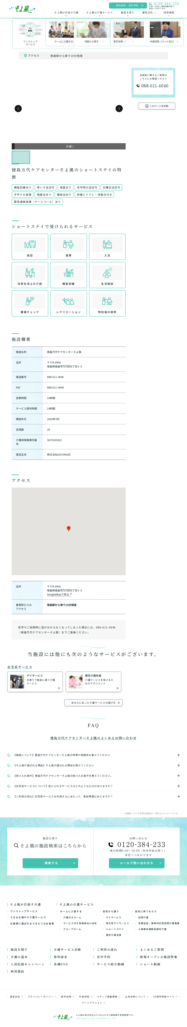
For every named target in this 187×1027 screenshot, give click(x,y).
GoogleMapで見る (58, 594)
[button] (18, 108)
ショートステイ (115, 929)
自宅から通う (109, 911)
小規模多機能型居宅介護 (152, 929)
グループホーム (72, 929)
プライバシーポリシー (42, 996)
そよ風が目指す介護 (25, 904)
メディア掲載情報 (108, 996)
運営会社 (16, 996)
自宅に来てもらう (144, 911)
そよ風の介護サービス (76, 904)
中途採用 (85, 996)
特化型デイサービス (117, 923)
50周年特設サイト (165, 996)
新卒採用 (67, 996)
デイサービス (114, 917)
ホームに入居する (69, 911)
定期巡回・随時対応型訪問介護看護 (159, 923)
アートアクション (93, 1002)
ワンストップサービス (22, 911)
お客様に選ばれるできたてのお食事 (30, 923)
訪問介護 (143, 917)
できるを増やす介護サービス (26, 917)
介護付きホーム (72, 917)
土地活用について (136, 996)
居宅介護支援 (114, 934)
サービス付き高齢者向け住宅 (80, 923)
